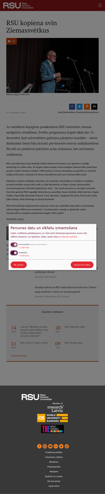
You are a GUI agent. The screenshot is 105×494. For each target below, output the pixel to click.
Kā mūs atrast (53, 481)
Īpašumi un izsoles (54, 476)
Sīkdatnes (53, 461)
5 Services (24, 255)
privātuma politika (68, 236)
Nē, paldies (18, 264)
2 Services (24, 247)
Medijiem (54, 471)
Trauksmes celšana (54, 457)
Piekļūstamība (53, 466)
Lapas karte (53, 486)
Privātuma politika (53, 452)
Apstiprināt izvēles (82, 264)
